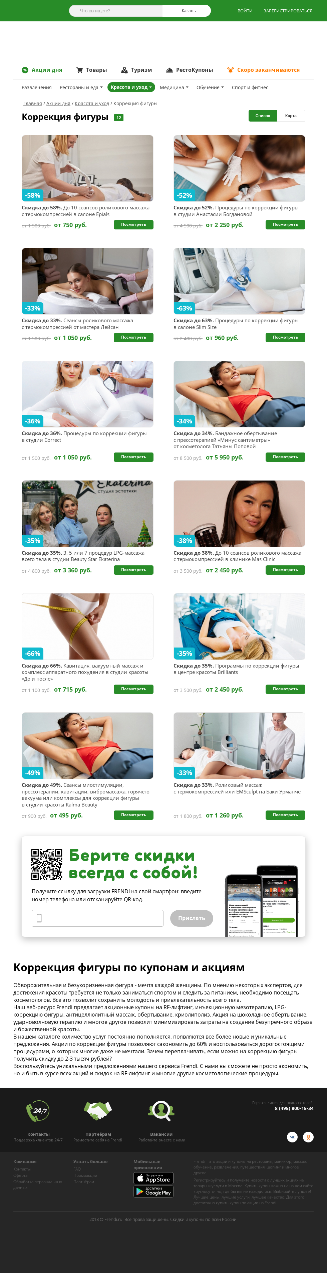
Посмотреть (133, 224)
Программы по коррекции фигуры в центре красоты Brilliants (236, 669)
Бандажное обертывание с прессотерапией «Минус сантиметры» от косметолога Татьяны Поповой (225, 439)
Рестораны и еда (81, 87)
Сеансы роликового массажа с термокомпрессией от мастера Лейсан (77, 323)
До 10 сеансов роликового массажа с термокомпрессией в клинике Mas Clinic (237, 556)
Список (263, 116)
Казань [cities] (186, 11)
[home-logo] (32, 11)
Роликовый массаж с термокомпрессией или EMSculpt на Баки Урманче (237, 788)
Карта (291, 116)
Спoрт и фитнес (250, 87)
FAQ (77, 1169)
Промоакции (85, 1175)
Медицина (174, 87)
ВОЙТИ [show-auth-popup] (245, 11)
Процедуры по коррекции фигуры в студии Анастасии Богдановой (236, 210)
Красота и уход (131, 87)
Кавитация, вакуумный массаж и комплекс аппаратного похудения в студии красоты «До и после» (85, 672)
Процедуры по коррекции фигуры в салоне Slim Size (236, 323)
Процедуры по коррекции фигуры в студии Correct (84, 436)
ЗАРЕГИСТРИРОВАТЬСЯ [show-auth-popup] (288, 11)
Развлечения (37, 87)
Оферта (20, 1175)
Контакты (22, 1169)
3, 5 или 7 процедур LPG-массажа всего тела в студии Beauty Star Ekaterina (83, 556)
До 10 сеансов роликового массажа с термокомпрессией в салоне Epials (85, 210)
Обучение (210, 87)
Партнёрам (83, 1182)
